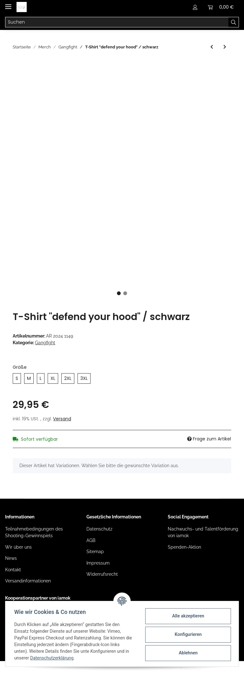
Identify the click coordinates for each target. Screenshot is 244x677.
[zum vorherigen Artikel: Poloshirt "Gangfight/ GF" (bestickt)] (211, 47)
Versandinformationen (28, 580)
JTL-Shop (210, 669)
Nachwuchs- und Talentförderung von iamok (203, 532)
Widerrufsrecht (102, 574)
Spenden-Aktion (184, 547)
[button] (195, 7)
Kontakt (13, 569)
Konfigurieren (186, 634)
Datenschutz (99, 528)
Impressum (98, 563)
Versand (62, 419)
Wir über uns (18, 547)
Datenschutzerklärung (53, 657)
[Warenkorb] (221, 7)
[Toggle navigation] (8, 4)
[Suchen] (117, 22)
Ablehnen (186, 652)
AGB (90, 540)
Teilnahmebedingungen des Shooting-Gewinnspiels (34, 532)
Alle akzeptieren (187, 615)
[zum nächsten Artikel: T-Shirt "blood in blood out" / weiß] (224, 47)
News (11, 558)
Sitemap (95, 551)
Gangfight (45, 342)
